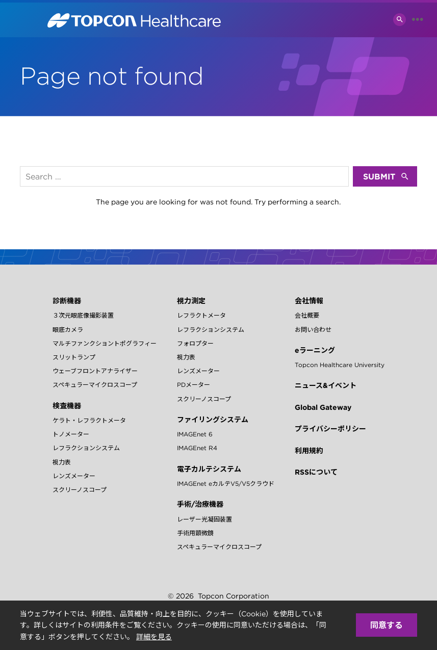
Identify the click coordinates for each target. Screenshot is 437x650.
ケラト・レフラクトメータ (89, 420)
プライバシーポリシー (330, 428)
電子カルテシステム (209, 469)
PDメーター (193, 384)
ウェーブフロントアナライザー (95, 371)
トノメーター (71, 434)
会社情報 (309, 300)
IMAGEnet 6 (195, 434)
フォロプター (195, 343)
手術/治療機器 (200, 504)
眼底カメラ (68, 329)
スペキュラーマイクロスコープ (95, 384)
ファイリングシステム (212, 419)
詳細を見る (154, 636)
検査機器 (67, 405)
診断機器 (67, 300)
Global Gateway (323, 407)
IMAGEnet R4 (197, 448)
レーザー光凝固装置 (204, 519)
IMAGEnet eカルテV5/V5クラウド (225, 483)
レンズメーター (74, 476)
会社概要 (307, 315)
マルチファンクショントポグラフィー (105, 343)
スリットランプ (74, 357)
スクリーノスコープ (80, 489)
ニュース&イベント (325, 385)
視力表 (62, 462)
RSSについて (316, 472)
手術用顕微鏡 (195, 533)
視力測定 (191, 300)
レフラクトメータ (201, 315)
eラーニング (315, 350)
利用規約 (309, 450)
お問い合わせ (313, 329)
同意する (386, 625)
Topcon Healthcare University (339, 365)
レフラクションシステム (86, 448)
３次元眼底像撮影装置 (83, 315)
